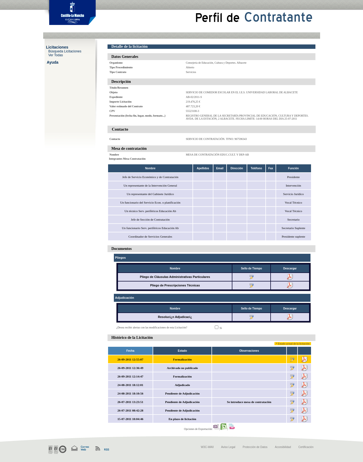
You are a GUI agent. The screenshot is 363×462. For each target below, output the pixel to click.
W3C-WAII (207, 447)
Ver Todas (55, 55)
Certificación (306, 447)
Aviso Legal (228, 447)
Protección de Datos (255, 447)
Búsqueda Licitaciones (64, 51)
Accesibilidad (283, 447)
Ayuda (52, 62)
